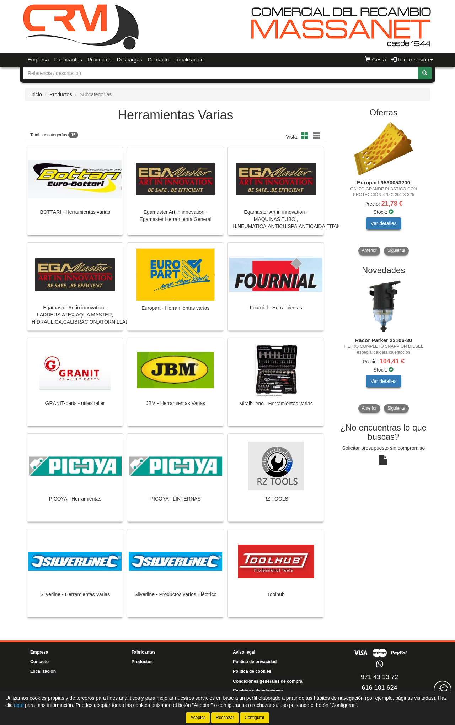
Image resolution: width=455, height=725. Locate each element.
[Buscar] (425, 73)
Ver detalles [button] (383, 223)
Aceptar (198, 717)
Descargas (129, 59)
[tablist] (383, 188)
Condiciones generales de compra (267, 681)
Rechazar (225, 717)
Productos (99, 59)
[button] (306, 136)
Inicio (36, 94)
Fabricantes (68, 59)
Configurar (254, 717)
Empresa (38, 59)
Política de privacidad (255, 661)
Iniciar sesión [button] (412, 59)
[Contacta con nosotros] (442, 689)
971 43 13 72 (379, 677)
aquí (18, 705)
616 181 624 (379, 687)
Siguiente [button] (396, 250)
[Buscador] (220, 73)
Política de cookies (252, 671)
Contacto (158, 59)
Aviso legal (244, 652)
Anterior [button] (369, 250)
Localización (189, 59)
